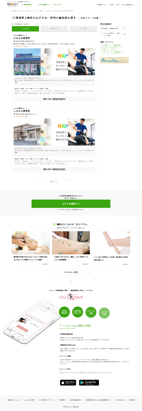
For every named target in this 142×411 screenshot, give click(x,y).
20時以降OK (117, 45)
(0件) (26, 46)
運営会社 (132, 400)
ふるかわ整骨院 (22, 111)
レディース (106, 52)
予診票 (112, 4)
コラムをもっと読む (71, 272)
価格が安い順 (54, 29)
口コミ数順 (83, 29)
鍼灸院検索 (27, 4)
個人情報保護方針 (75, 400)
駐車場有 (117, 52)
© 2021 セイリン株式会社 (71, 406)
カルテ (118, 4)
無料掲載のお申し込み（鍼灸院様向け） (98, 400)
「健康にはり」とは (13, 400)
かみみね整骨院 (22, 38)
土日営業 (105, 45)
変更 (124, 28)
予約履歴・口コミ (102, 4)
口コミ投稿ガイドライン (46, 400)
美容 (104, 49)
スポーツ (113, 49)
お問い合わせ (120, 400)
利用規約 (62, 400)
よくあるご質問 (29, 400)
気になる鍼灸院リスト (128, 4)
